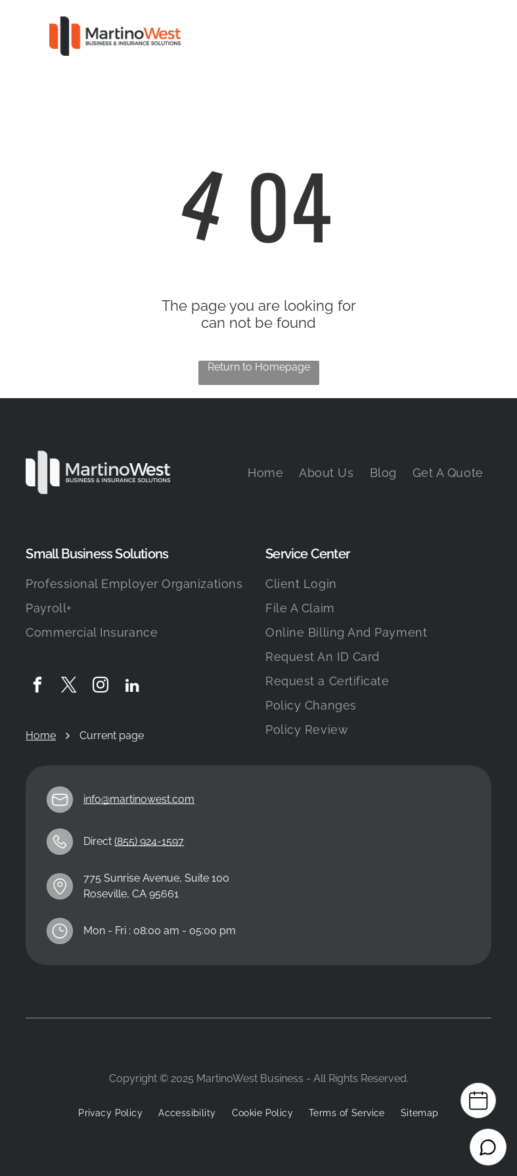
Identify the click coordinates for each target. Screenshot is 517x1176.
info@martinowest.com (138, 799)
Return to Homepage (259, 367)
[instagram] (100, 686)
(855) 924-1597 (149, 841)
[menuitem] (265, 473)
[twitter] (69, 686)
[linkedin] (132, 686)
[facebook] (37, 686)
